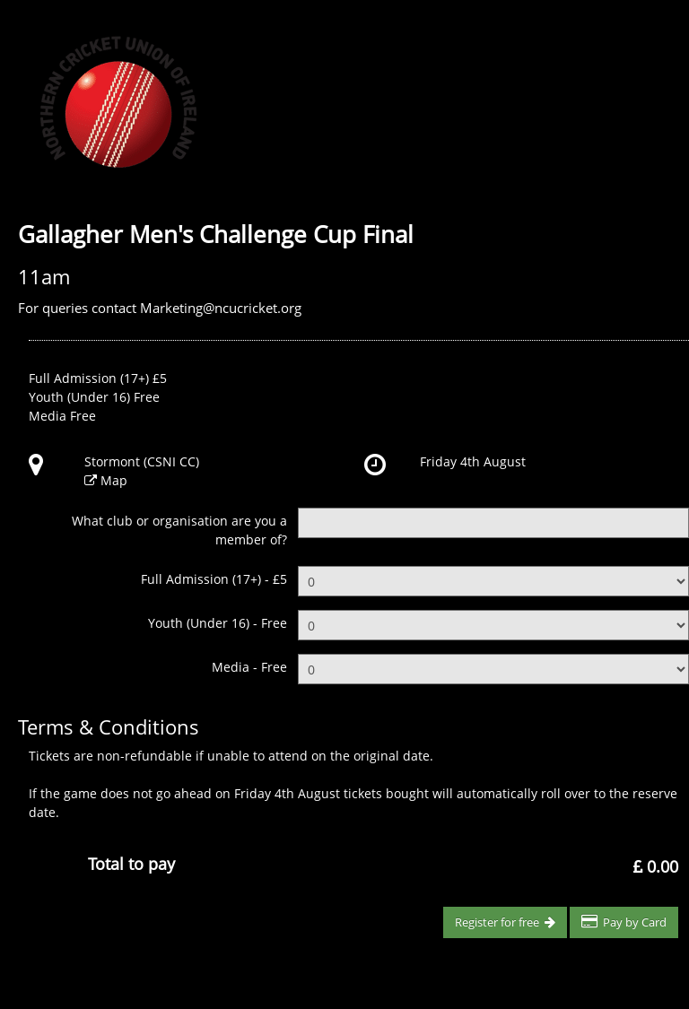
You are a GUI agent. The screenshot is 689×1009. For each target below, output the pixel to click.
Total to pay (131, 863)
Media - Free (249, 666)
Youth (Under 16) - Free (217, 622)
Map (113, 480)
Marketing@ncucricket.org (220, 308)
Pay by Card (624, 922)
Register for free (505, 922)
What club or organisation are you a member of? (179, 530)
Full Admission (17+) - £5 (214, 578)
